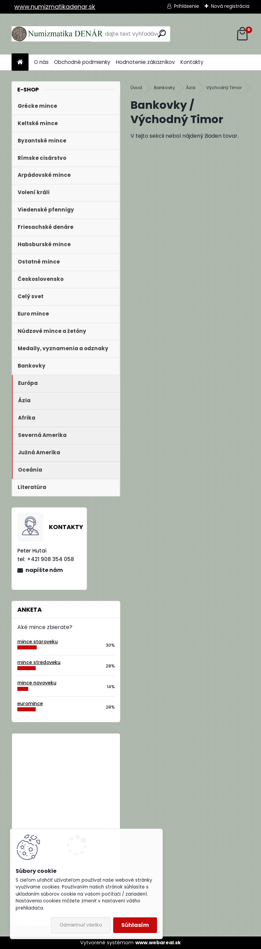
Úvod (136, 87)
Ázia (190, 87)
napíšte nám (44, 570)
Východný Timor (224, 87)
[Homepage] (20, 62)
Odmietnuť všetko (80, 925)
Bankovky (164, 87)
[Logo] (58, 34)
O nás (41, 62)
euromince (30, 703)
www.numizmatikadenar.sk (54, 6)
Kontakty (192, 62)
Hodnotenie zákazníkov (145, 62)
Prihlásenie (186, 6)
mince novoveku (36, 683)
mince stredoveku (38, 662)
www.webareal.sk (158, 942)
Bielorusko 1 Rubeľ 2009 (84, 766)
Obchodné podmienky (82, 62)
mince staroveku (37, 642)
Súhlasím (135, 925)
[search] (162, 33)
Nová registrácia (230, 6)
